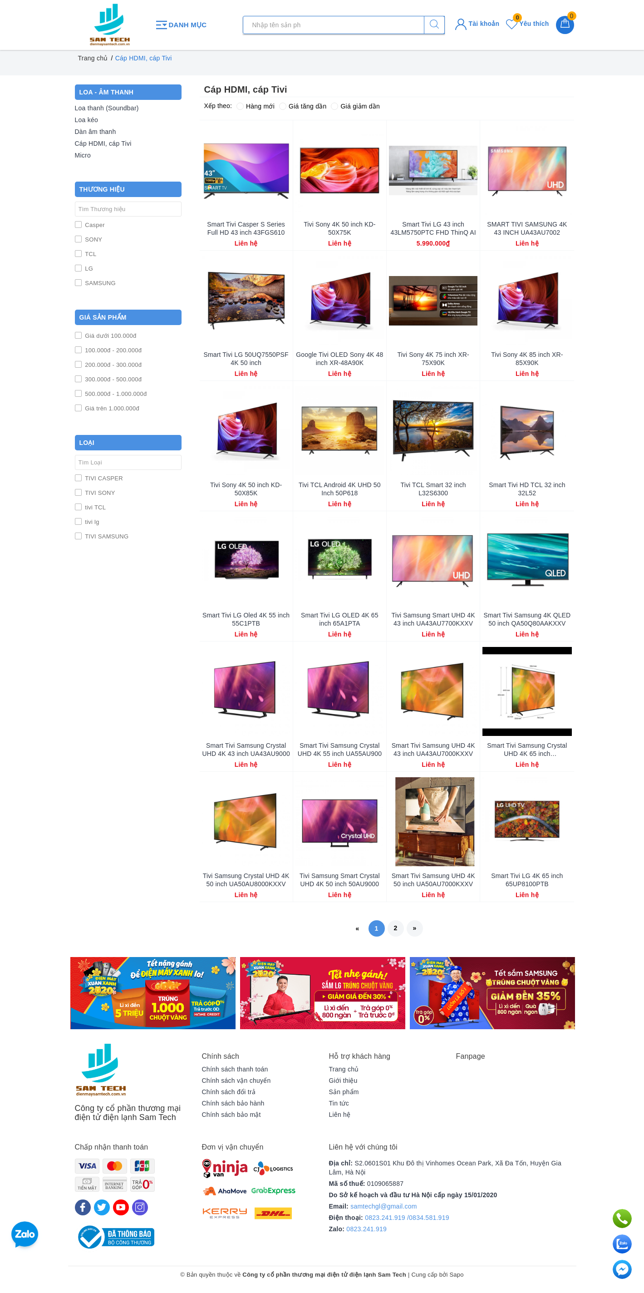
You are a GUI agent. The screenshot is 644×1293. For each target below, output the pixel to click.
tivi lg (91, 521)
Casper (94, 225)
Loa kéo (86, 119)
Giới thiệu (343, 1080)
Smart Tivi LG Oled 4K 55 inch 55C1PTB (246, 619)
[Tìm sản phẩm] (344, 25)
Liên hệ (340, 1114)
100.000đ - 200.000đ (113, 350)
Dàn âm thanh (95, 131)
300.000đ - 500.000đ (113, 379)
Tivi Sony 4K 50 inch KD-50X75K (339, 228)
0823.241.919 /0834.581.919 (407, 1217)
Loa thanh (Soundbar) (107, 108)
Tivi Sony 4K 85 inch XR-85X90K (527, 358)
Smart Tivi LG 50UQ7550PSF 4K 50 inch (246, 358)
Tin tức (339, 1103)
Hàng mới (255, 106)
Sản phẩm (344, 1092)
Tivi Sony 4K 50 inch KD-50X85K (246, 489)
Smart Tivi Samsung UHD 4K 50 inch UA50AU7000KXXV (433, 880)
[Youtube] (121, 1207)
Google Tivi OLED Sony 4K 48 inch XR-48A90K (339, 358)
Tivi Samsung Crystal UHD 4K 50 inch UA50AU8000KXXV (246, 880)
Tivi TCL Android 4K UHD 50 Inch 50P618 (340, 489)
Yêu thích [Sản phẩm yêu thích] (527, 23)
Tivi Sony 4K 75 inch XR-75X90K (433, 358)
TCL (90, 254)
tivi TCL (95, 507)
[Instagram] (140, 1207)
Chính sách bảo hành (233, 1103)
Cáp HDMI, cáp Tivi (103, 143)
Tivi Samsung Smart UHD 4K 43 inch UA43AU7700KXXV (433, 619)
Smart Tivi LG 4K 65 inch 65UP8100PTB (527, 880)
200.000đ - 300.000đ (113, 364)
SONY (93, 239)
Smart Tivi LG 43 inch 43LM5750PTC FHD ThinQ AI (433, 228)
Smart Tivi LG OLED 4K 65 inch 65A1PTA (340, 619)
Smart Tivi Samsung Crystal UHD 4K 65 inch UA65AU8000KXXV (527, 750)
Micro (83, 155)
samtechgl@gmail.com (383, 1206)
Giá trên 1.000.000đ (112, 408)
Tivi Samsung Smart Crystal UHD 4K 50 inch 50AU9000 (340, 880)
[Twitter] (102, 1207)
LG (88, 268)
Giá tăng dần (302, 106)
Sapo (456, 1274)
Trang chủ (344, 1069)
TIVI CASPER (103, 478)
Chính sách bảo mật (231, 1114)
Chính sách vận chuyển (236, 1080)
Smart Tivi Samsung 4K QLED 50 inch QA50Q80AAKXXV (526, 619)
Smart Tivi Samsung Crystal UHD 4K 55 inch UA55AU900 (340, 749)
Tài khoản (477, 23)
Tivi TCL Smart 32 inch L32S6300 (433, 489)
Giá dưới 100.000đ (110, 335)
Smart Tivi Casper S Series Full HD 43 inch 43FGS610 (246, 228)
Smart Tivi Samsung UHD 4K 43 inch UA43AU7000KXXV (433, 749)
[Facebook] (83, 1207)
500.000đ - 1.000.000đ (115, 393)
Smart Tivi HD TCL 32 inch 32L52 (527, 489)
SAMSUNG (100, 283)
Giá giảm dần (355, 106)
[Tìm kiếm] (434, 25)
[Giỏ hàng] (565, 25)
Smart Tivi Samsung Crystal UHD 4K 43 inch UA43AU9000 (246, 749)
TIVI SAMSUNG (106, 536)
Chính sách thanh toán (235, 1069)
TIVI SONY (99, 492)
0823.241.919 (366, 1229)
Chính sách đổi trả (229, 1092)
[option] (153, 993)
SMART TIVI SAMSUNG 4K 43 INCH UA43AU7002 (527, 228)
